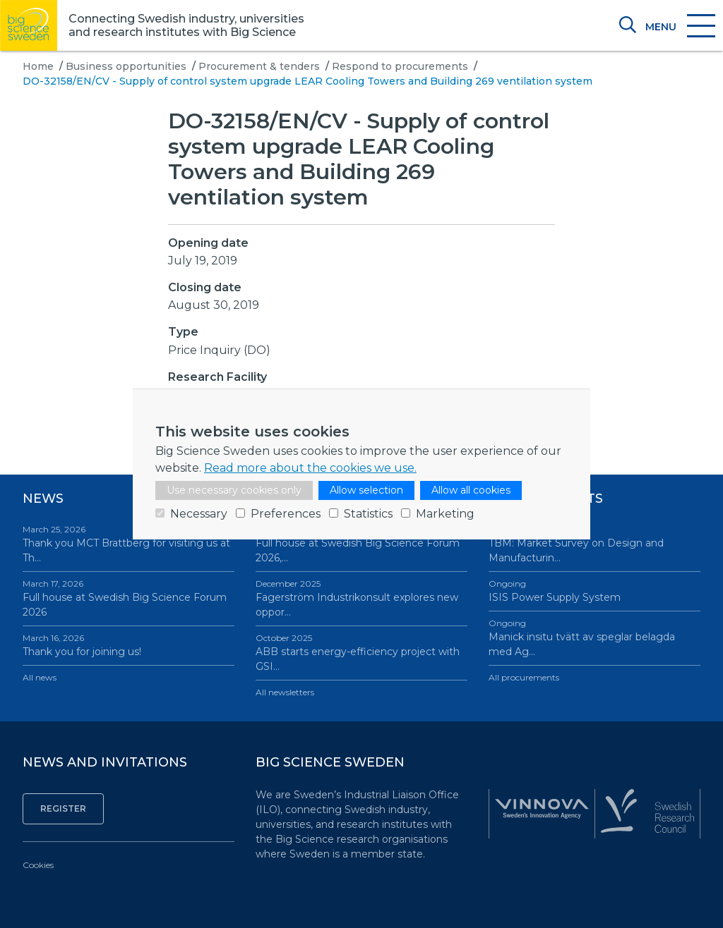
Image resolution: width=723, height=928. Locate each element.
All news (39, 677)
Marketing (445, 513)
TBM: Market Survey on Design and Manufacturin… (594, 543)
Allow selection (366, 490)
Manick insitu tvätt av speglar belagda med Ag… (594, 637)
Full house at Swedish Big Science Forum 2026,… (361, 543)
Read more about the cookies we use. (310, 468)
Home (38, 66)
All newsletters (285, 692)
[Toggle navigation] (679, 27)
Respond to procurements (400, 66)
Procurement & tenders (259, 66)
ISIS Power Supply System (594, 591)
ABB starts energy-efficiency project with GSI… (361, 652)
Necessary (198, 513)
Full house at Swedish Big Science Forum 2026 (128, 598)
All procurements (524, 677)
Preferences (286, 513)
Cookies (38, 865)
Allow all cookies (470, 490)
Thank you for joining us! (128, 645)
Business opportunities (126, 66)
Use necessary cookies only (234, 490)
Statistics (368, 513)
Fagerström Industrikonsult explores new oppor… (361, 598)
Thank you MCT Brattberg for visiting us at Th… (128, 543)
